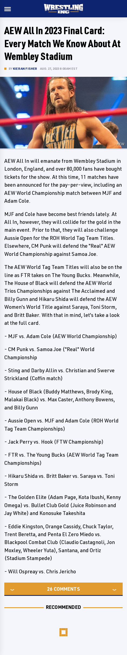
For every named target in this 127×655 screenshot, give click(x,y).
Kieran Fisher (25, 68)
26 (49, 589)
